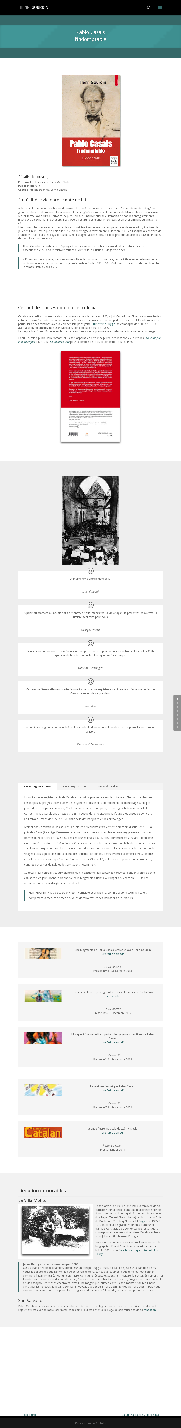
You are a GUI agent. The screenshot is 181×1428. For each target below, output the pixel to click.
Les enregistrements (38, 786)
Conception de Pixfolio (90, 1423)
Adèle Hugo (27, 1414)
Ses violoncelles (108, 786)
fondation (150, 1310)
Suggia (143, 1221)
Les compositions (74, 786)
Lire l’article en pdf (112, 954)
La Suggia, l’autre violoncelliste (142, 1414)
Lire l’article (113, 996)
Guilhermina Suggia (103, 324)
